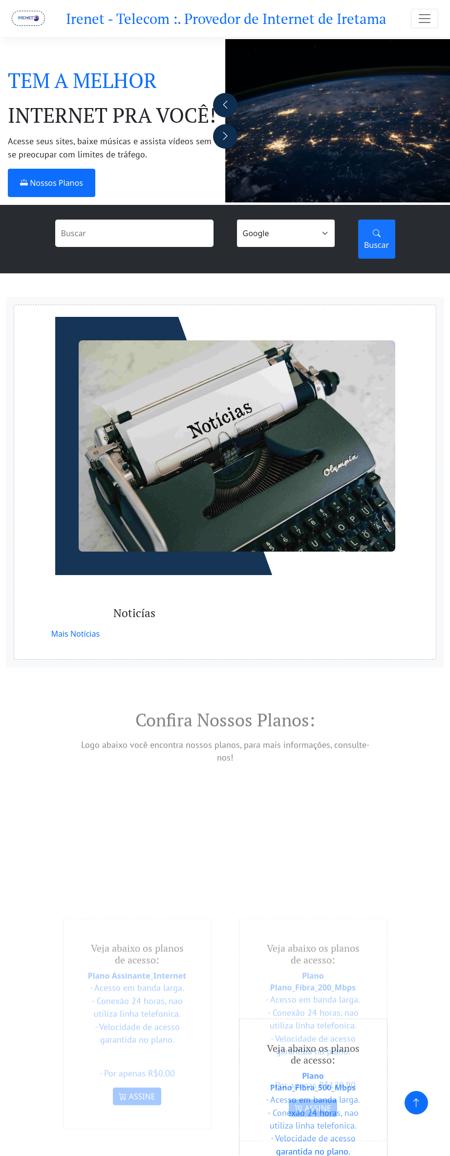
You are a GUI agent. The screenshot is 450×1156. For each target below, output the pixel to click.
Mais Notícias (75, 633)
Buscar (376, 239)
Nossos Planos (51, 183)
